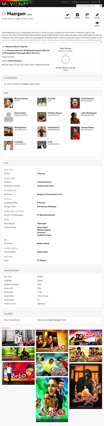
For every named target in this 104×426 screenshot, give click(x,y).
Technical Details (11, 270)
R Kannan (41, 173)
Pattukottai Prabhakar (46, 206)
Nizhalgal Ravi (20, 127)
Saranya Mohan (87, 127)
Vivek (50, 142)
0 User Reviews (10, 77)
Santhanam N (53, 127)
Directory (65, 2)
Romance (18, 61)
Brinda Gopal (42, 252)
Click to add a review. (30, 84)
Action (11, 61)
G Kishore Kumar (55, 113)
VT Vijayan (41, 260)
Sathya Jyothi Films (45, 186)
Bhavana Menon (12, 46)
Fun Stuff (8, 313)
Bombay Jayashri (44, 230)
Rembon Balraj (43, 243)
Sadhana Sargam (44, 235)
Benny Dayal (42, 227)
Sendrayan (18, 142)
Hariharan (41, 232)
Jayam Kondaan (54, 320)
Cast (6, 92)
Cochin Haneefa (87, 98)
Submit (75, 2)
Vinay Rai (23, 46)
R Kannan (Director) (15, 50)
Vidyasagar (41, 223)
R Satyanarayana (44, 182)
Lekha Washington (89, 113)
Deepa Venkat (20, 113)
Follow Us (84, 2)
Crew (6, 163)
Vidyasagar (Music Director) (28, 53)
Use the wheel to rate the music (65, 69)
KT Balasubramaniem (46, 215)
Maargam (16, 13)
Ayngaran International (47, 194)
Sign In (94, 2)
